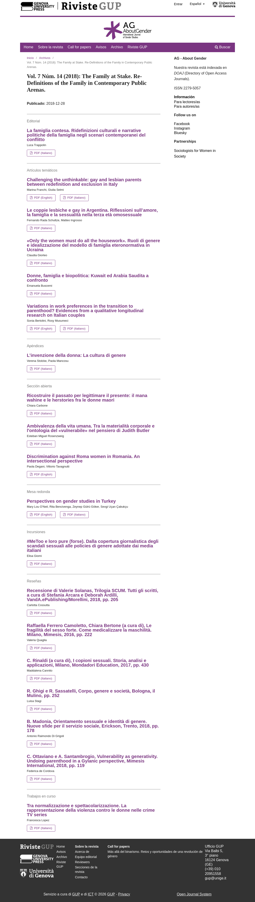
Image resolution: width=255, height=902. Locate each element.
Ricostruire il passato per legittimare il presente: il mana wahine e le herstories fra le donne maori (87, 397)
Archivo (117, 47)
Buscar (222, 47)
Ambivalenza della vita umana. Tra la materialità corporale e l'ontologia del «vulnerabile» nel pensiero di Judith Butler (91, 428)
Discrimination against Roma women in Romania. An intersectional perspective (83, 458)
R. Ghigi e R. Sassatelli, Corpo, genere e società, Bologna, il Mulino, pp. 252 (91, 693)
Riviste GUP (137, 47)
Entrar (178, 4)
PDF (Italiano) (42, 153)
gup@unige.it (215, 878)
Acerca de (82, 851)
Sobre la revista (50, 47)
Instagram (182, 128)
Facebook (182, 124)
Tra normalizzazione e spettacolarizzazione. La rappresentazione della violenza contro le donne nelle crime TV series (91, 810)
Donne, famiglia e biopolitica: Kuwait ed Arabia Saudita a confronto (87, 278)
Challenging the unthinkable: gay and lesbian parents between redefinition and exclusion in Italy (84, 182)
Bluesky (180, 133)
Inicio (30, 58)
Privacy (124, 894)
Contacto (81, 877)
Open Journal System (194, 894)
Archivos (44, 58)
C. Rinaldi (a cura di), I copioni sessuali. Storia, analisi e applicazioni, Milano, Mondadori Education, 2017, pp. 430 (88, 662)
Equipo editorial (86, 857)
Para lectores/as (187, 102)
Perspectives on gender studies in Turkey (71, 501)
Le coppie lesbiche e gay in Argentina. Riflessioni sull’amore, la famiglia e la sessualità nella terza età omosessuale (92, 212)
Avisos (101, 47)
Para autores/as (186, 106)
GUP (76, 894)
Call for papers (79, 47)
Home (28, 47)
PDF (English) (42, 197)
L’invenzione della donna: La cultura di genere (76, 355)
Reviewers (82, 862)
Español (196, 4)
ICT (90, 894)
